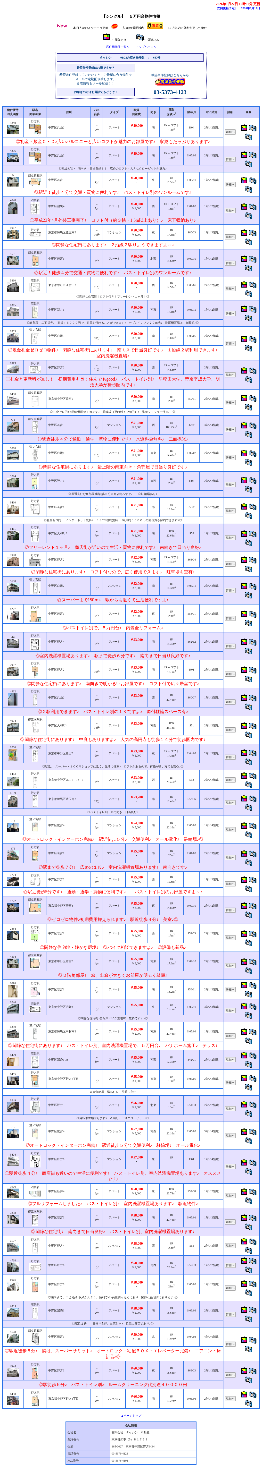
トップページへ (146, 47)
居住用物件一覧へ (117, 47)
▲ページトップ (131, 1415)
